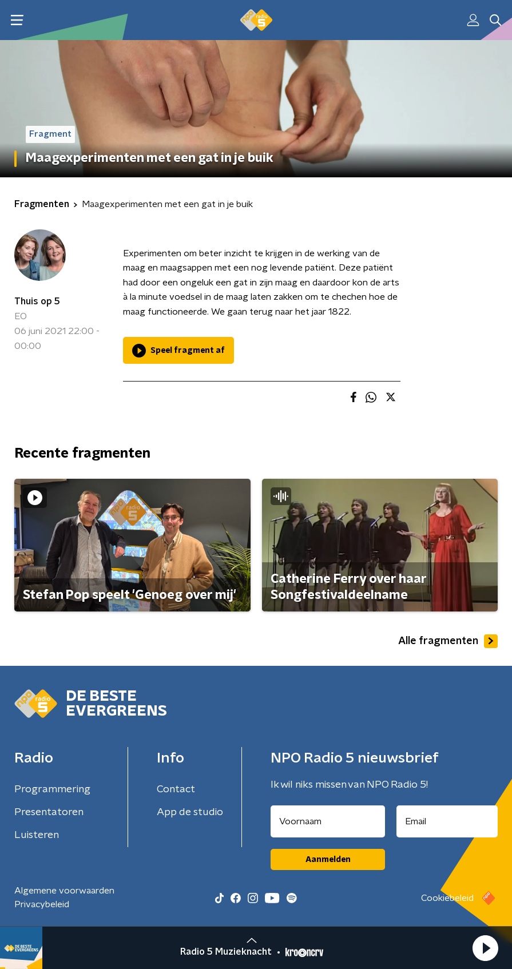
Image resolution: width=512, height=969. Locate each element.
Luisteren (36, 835)
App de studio (190, 812)
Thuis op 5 (37, 301)
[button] (485, 948)
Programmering (52, 789)
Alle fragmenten (448, 641)
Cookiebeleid (447, 898)
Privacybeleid (41, 904)
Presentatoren (49, 812)
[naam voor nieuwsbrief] (328, 821)
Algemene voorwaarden (64, 890)
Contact (176, 789)
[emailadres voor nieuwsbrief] (447, 821)
